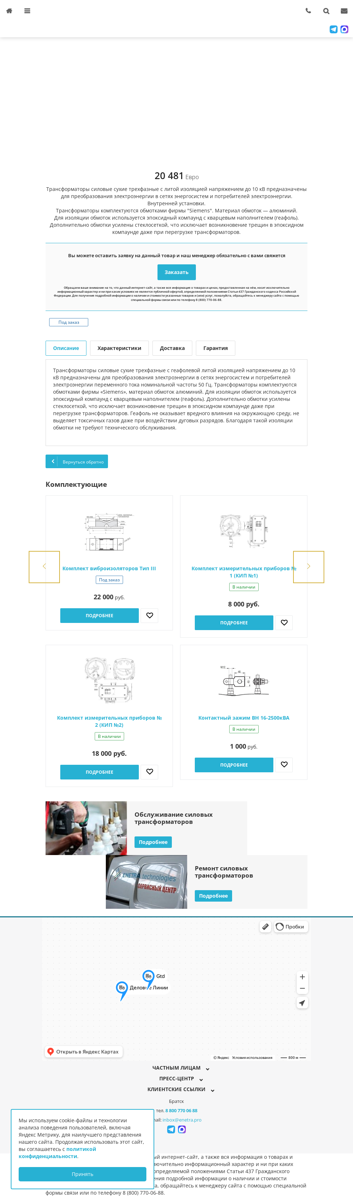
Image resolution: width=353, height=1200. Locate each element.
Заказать (177, 272)
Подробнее (99, 616)
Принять (82, 1174)
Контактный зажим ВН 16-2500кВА (244, 717)
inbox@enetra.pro (182, 1120)
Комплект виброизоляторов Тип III (109, 568)
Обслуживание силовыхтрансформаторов (174, 818)
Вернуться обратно (77, 461)
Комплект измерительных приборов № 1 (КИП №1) (244, 572)
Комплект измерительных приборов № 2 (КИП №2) (109, 721)
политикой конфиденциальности (57, 1153)
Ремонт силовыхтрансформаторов (224, 871)
